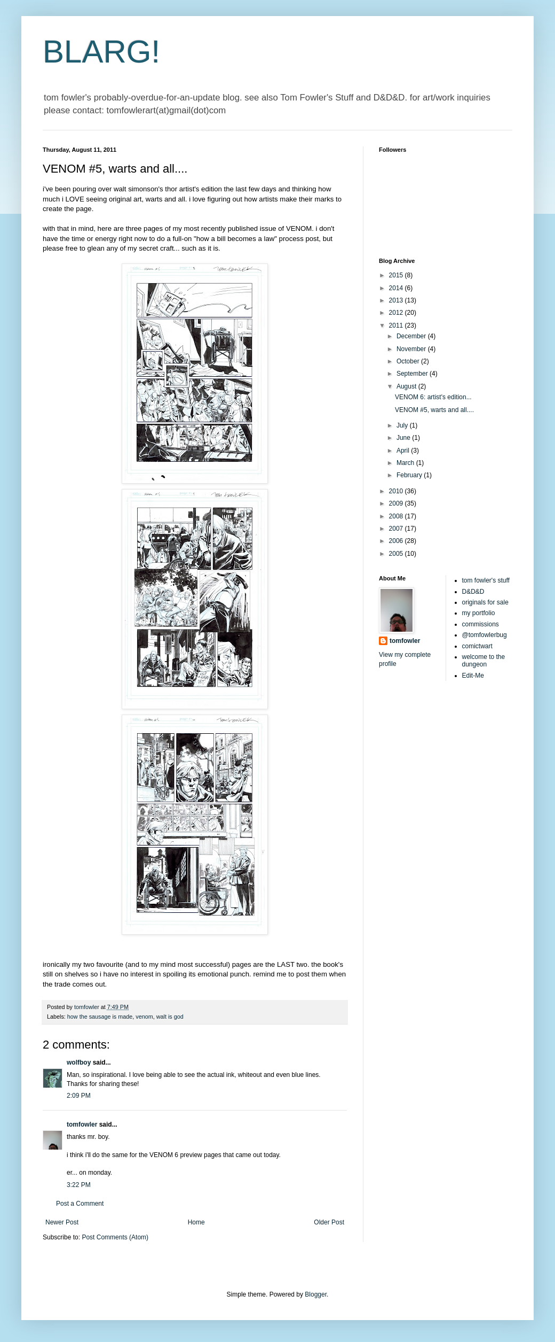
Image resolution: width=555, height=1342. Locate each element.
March (406, 463)
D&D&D (473, 591)
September (413, 373)
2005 (397, 553)
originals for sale (485, 602)
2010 (397, 491)
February (410, 475)
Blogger (316, 1294)
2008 (397, 516)
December (412, 336)
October (409, 361)
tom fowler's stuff (486, 580)
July (403, 425)
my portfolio (478, 613)
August (407, 386)
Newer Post (61, 1222)
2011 (397, 325)
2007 (397, 528)
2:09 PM (79, 1095)
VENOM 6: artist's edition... (433, 397)
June (404, 437)
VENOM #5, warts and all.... (434, 410)
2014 (397, 288)
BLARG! (101, 51)
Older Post (329, 1222)
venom (144, 1016)
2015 (397, 275)
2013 (397, 300)
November (412, 349)
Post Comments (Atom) (115, 1237)
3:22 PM (79, 1185)
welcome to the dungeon (483, 660)
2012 (397, 312)
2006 (397, 541)
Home (196, 1222)
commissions (480, 624)
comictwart (477, 646)
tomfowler (82, 1124)
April (404, 450)
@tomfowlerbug (484, 635)
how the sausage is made (99, 1016)
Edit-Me (473, 675)
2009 (397, 503)
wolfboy (79, 1062)
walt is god (170, 1016)
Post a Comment (80, 1203)
